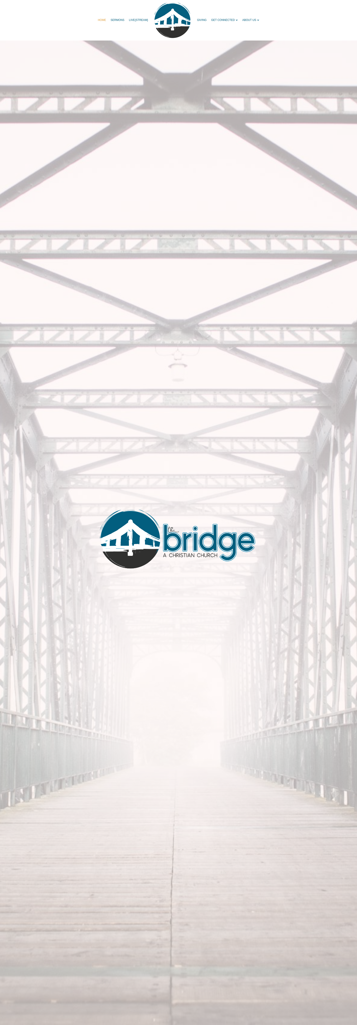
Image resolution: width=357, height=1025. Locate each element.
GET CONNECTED (223, 20)
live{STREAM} (138, 20)
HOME (102, 20)
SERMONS (118, 20)
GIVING (202, 20)
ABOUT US (249, 20)
